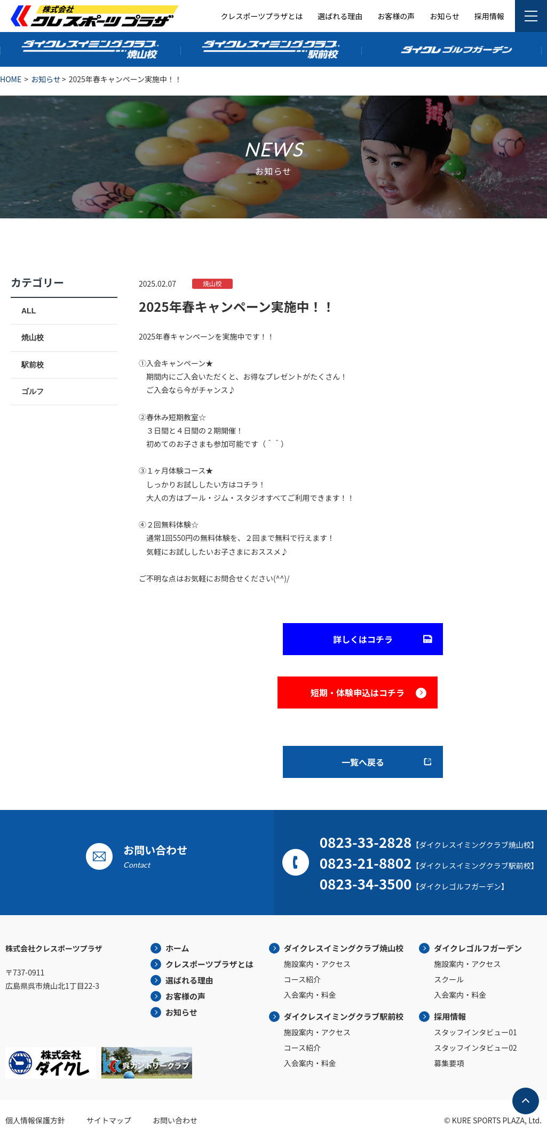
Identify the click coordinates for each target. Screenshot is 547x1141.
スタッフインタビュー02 (475, 1047)
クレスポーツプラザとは (262, 16)
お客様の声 (396, 16)
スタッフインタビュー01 (475, 1032)
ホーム (177, 948)
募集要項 (449, 1063)
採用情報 (489, 16)
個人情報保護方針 (35, 1120)
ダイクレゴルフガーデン (478, 948)
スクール (449, 979)
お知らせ (444, 16)
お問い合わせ (175, 1120)
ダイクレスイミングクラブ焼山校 (343, 948)
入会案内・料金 (310, 994)
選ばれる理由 (340, 16)
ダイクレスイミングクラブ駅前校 (343, 1016)
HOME (10, 79)
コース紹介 (302, 979)
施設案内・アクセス (317, 963)
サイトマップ (108, 1120)
